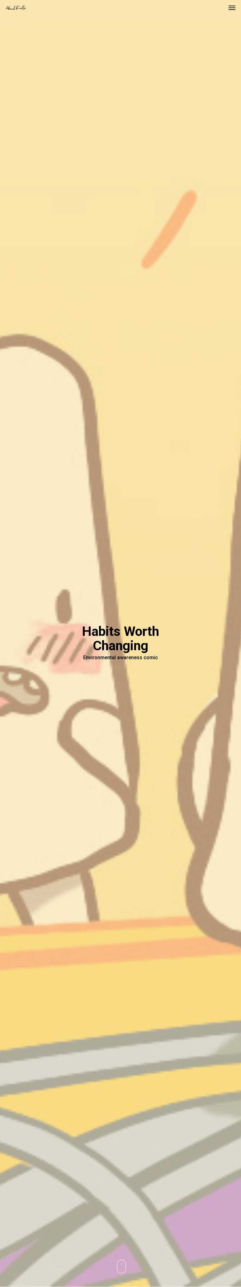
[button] (232, 7)
